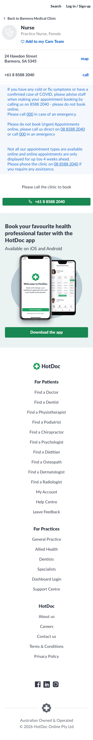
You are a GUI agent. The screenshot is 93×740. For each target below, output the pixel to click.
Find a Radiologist (46, 482)
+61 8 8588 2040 (47, 202)
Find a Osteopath (46, 462)
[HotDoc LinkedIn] (46, 684)
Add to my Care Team (42, 42)
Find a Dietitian (46, 452)
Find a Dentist (46, 402)
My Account (46, 492)
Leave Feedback (46, 512)
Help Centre (46, 502)
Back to (29, 18)
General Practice (46, 539)
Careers (46, 627)
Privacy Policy (46, 657)
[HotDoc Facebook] (37, 684)
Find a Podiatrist (46, 422)
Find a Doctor (46, 392)
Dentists (46, 559)
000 (30, 114)
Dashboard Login (46, 579)
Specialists (46, 569)
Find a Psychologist (46, 442)
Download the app (46, 332)
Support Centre (46, 589)
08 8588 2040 (73, 129)
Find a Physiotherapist (46, 412)
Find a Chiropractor (47, 432)
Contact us (46, 637)
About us (47, 617)
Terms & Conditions (46, 647)
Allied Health (46, 549)
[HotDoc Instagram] (55, 684)
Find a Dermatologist (46, 472)
